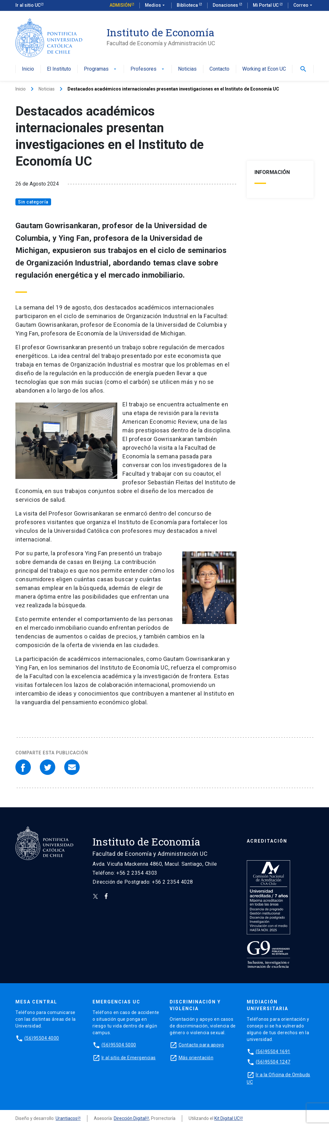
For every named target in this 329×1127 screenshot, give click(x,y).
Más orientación (196, 1057)
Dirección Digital (130, 1118)
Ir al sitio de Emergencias (129, 1057)
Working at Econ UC (264, 69)
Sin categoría (33, 201)
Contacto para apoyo (201, 1044)
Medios (155, 5)
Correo (303, 5)
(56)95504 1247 (273, 1062)
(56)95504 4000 (41, 1038)
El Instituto (59, 69)
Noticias (187, 69)
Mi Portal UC (266, 5)
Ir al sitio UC (27, 5)
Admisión (120, 5)
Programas (101, 69)
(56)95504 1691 (273, 1051)
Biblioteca (188, 5)
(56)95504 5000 (119, 1044)
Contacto (219, 69)
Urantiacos (66, 1118)
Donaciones (226, 5)
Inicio (28, 69)
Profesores (147, 69)
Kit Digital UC (227, 1118)
